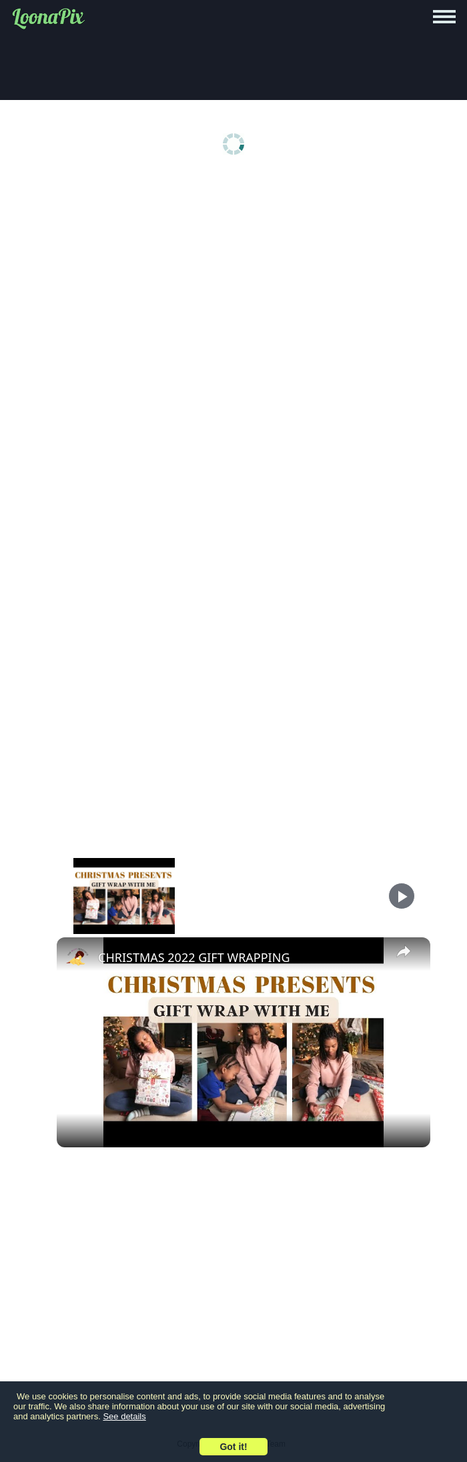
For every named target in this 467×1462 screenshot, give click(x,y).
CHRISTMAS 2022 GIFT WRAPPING (194, 957)
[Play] (401, 896)
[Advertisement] (237, 281)
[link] (78, 958)
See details (124, 1416)
